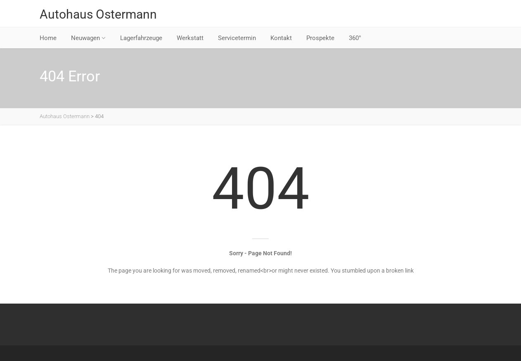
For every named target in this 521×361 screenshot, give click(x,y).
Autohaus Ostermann (98, 14)
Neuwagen (88, 38)
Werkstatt (190, 38)
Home (48, 38)
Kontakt (281, 38)
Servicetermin (237, 38)
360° (355, 38)
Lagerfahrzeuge (141, 38)
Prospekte (320, 38)
